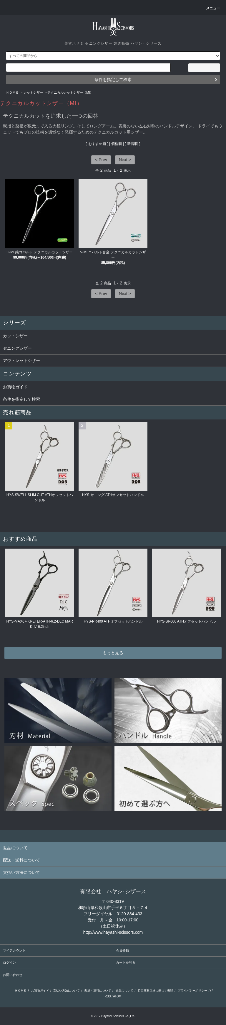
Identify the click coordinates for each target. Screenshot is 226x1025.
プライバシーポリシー (192, 990)
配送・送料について (97, 990)
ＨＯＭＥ (12, 92)
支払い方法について (66, 990)
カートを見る (125, 962)
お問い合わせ (12, 975)
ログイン (9, 962)
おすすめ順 (97, 144)
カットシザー (33, 92)
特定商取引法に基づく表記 (155, 990)
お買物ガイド (15, 387)
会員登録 (122, 950)
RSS (108, 996)
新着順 (132, 144)
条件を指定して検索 (113, 79)
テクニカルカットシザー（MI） (70, 92)
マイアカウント (14, 950)
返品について (124, 990)
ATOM (117, 996)
